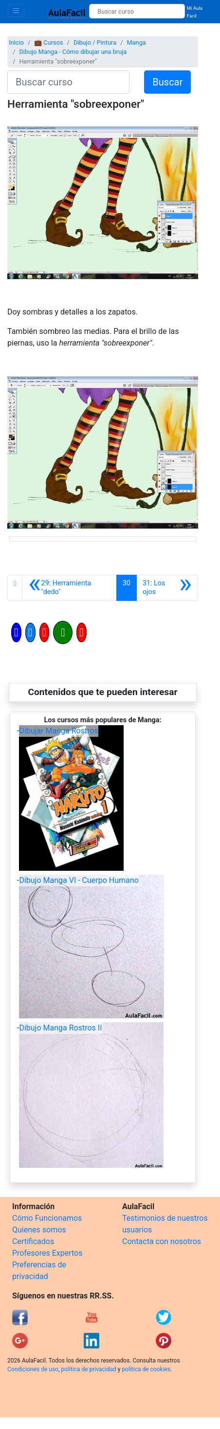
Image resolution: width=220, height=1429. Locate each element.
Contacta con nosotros (161, 1241)
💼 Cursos (48, 42)
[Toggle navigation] (16, 10)
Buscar (167, 82)
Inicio (16, 42)
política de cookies (146, 1369)
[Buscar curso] (137, 11)
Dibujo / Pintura (94, 42)
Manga (136, 42)
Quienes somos (39, 1229)
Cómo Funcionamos (47, 1218)
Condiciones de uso (32, 1369)
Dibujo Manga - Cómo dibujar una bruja (73, 51)
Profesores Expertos (47, 1253)
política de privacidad (88, 1369)
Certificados (33, 1241)
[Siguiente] (167, 588)
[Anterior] (69, 588)
